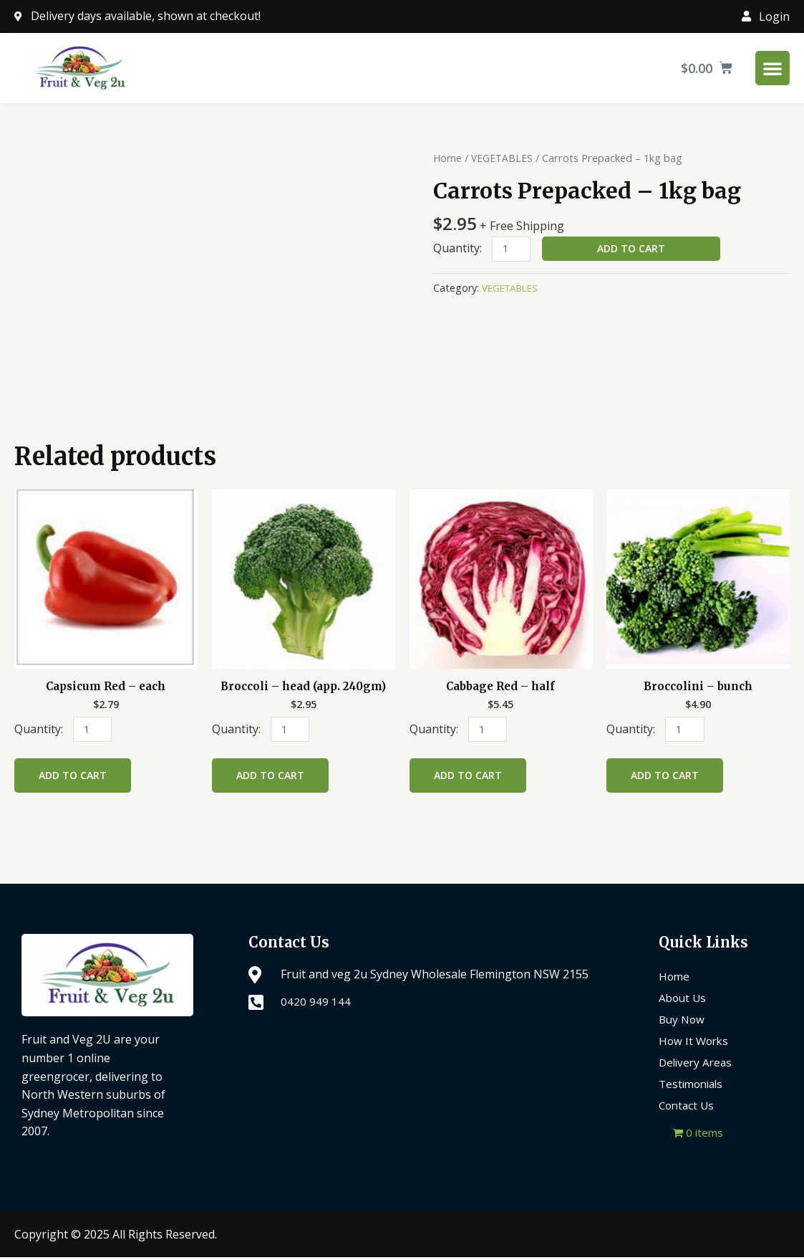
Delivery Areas (697, 1065)
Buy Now (683, 1022)
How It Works (695, 1043)
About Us (684, 1000)
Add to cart (634, 248)
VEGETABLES (504, 158)
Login (774, 16)
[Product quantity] (512, 250)
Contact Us (688, 1108)
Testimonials (693, 1086)
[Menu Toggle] (772, 68)
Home (447, 158)
